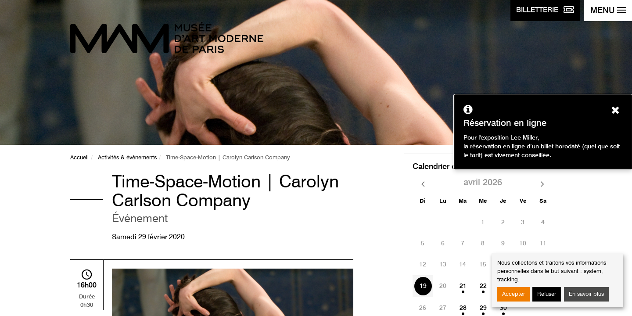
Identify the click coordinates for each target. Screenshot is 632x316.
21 (463, 286)
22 (483, 286)
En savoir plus (586, 294)
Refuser (546, 294)
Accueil (79, 158)
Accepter (513, 294)
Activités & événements (127, 158)
